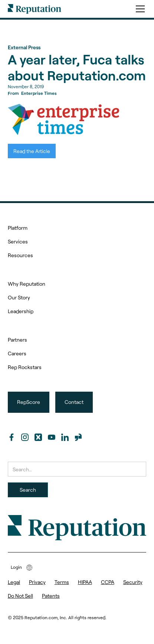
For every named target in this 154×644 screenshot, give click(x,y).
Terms (62, 582)
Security (132, 582)
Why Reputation (26, 283)
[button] (138, 9)
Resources (20, 255)
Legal (14, 582)
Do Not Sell (20, 595)
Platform (17, 228)
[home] (34, 9)
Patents (51, 595)
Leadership (20, 311)
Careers (17, 353)
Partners (17, 339)
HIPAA (85, 582)
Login (16, 567)
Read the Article (31, 151)
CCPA (107, 582)
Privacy (37, 582)
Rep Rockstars (25, 367)
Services (18, 241)
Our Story (19, 297)
